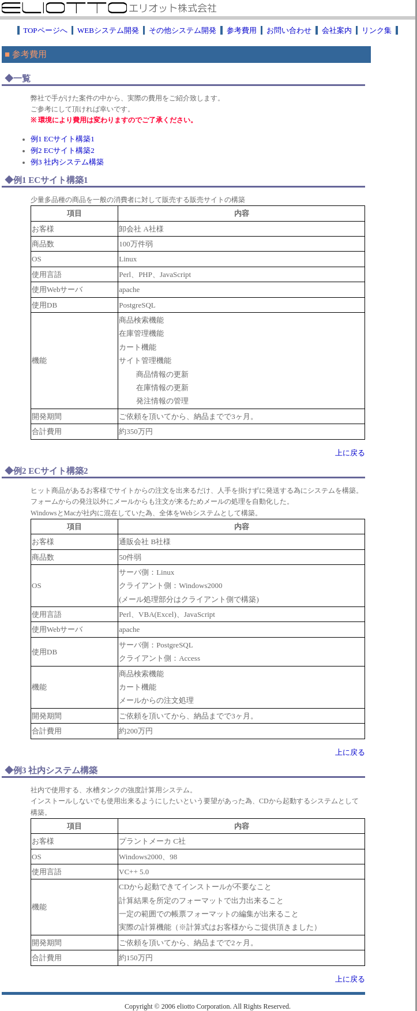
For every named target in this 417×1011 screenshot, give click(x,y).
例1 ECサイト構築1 (63, 138)
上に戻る (350, 452)
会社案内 (337, 30)
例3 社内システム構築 (67, 162)
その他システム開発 (183, 30)
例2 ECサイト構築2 (63, 150)
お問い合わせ (289, 30)
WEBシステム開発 (108, 30)
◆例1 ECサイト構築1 (46, 180)
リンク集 (377, 30)
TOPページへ (45, 30)
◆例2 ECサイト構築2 (46, 470)
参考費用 (242, 30)
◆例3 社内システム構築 (51, 770)
